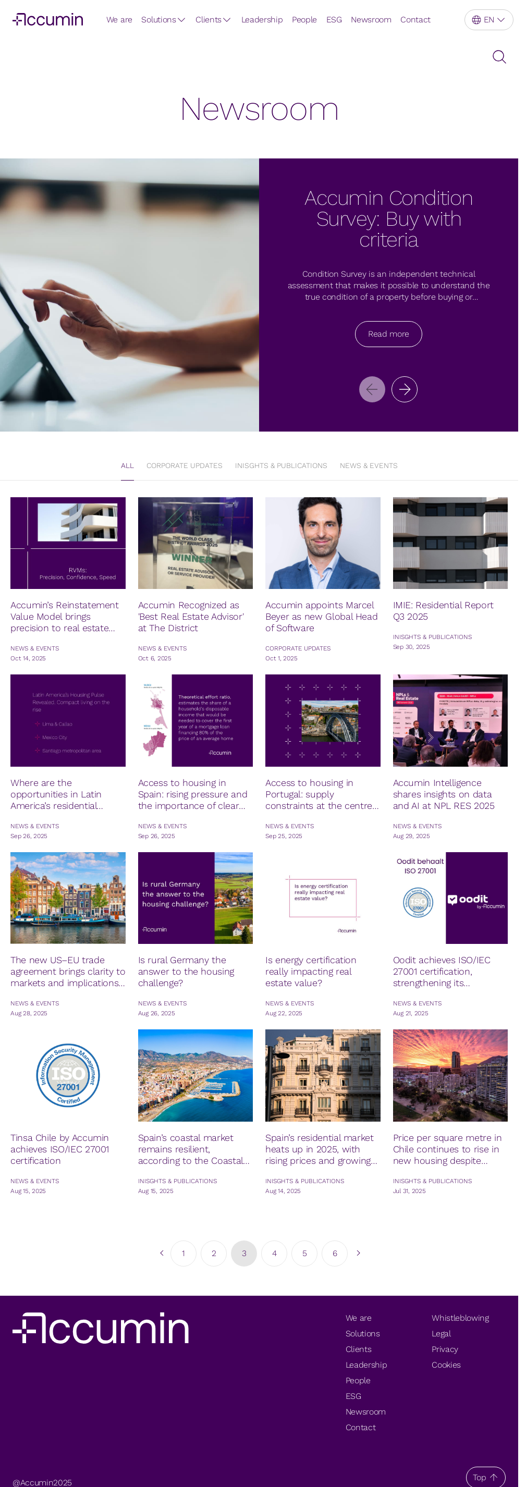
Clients (208, 19)
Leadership (262, 19)
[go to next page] (357, 1253)
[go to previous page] (161, 1253)
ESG (334, 19)
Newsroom (371, 19)
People (304, 19)
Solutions (158, 19)
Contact (415, 19)
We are (119, 19)
